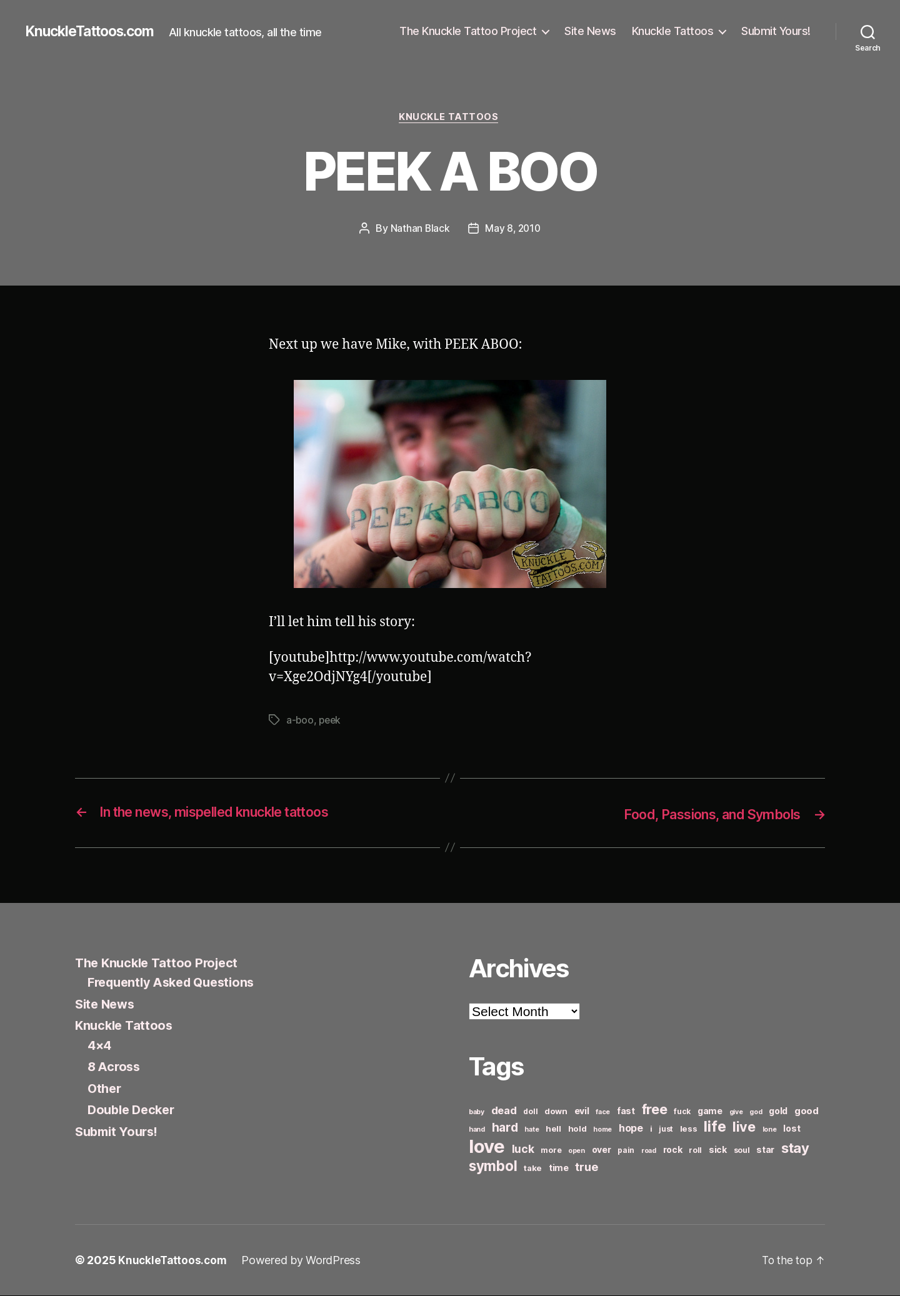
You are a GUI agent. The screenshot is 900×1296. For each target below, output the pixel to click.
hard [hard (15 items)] (505, 1127)
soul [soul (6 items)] (742, 1150)
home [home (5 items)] (602, 1130)
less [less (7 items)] (689, 1129)
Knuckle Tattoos (673, 30)
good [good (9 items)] (806, 1111)
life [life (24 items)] (715, 1127)
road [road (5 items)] (648, 1151)
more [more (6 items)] (551, 1150)
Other (106, 1089)
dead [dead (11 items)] (504, 1111)
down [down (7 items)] (556, 1112)
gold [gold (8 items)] (778, 1111)
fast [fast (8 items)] (626, 1111)
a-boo (300, 721)
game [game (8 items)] (710, 1111)
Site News (590, 30)
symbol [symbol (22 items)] (493, 1166)
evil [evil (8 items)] (581, 1111)
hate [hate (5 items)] (531, 1130)
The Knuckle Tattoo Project (467, 30)
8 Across (115, 1067)
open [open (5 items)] (576, 1151)
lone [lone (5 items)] (769, 1130)
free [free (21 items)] (655, 1110)
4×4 (100, 1046)
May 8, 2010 (513, 229)
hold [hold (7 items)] (577, 1129)
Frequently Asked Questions (177, 982)
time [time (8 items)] (559, 1168)
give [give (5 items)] (736, 1113)
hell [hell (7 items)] (553, 1129)
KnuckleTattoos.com (95, 31)
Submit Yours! (776, 30)
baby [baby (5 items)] (476, 1113)
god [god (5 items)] (755, 1113)
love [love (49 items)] (487, 1147)
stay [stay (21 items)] (795, 1148)
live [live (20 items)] (744, 1127)
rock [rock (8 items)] (672, 1150)
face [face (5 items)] (603, 1113)
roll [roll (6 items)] (695, 1150)
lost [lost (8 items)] (791, 1129)
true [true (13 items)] (586, 1167)
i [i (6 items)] (651, 1129)
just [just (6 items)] (666, 1129)
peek (331, 721)
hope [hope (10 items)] (631, 1129)
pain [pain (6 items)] (626, 1150)
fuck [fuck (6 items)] (682, 1112)
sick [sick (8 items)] (718, 1150)
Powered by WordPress (304, 1260)
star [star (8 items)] (765, 1150)
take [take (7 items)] (533, 1169)
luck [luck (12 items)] (523, 1149)
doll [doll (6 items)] (530, 1112)
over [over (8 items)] (601, 1150)
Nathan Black (419, 229)
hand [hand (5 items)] (477, 1130)
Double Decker (134, 1110)
